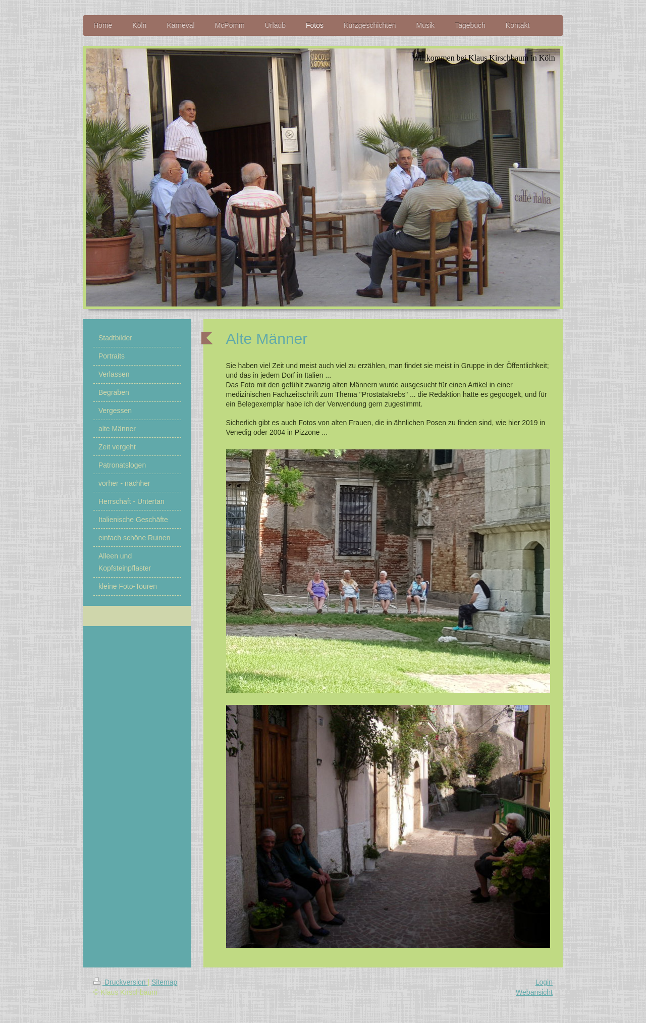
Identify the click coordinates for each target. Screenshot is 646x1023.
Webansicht (534, 992)
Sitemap (164, 982)
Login (544, 982)
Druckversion (120, 982)
